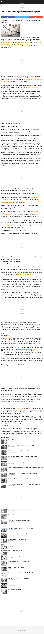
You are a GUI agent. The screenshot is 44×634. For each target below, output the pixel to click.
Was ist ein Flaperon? (12, 514)
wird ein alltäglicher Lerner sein (27, 144)
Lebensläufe (9, 338)
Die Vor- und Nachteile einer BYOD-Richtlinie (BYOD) (19, 450)
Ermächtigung (39, 211)
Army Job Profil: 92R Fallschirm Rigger (16, 567)
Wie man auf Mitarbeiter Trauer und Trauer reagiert (18, 561)
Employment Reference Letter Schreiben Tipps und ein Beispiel (21, 544)
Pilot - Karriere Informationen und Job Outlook (17, 550)
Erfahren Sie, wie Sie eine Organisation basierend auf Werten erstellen (22, 456)
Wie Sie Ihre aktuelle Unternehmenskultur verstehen (19, 478)
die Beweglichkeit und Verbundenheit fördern (24, 76)
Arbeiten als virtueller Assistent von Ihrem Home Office (19, 509)
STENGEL (10, 583)
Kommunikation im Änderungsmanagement (17, 439)
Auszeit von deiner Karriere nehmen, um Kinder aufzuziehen (20, 578)
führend (23, 202)
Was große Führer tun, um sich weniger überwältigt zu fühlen (20, 528)
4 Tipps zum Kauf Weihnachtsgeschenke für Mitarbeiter (19, 520)
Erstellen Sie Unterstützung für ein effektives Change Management (22, 445)
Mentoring (17, 411)
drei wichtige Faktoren (30, 87)
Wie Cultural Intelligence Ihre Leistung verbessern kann (19, 462)
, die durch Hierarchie (21, 219)
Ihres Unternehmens (22, 42)
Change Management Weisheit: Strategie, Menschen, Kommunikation (22, 473)
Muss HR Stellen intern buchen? (14, 589)
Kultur (14, 393)
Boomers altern (22, 138)
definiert (35, 219)
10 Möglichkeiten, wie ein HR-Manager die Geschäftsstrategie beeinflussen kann (24, 484)
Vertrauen (33, 211)
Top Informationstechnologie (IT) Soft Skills (17, 556)
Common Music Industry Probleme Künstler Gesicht (18, 533)
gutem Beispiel (19, 408)
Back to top (22, 628)
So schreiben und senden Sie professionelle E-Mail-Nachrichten (21, 572)
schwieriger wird (19, 44)
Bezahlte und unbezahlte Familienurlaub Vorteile (18, 539)
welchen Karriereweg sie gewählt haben (27, 349)
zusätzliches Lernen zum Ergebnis (26, 274)
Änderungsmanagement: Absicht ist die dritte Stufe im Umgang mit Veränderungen (25, 467)
